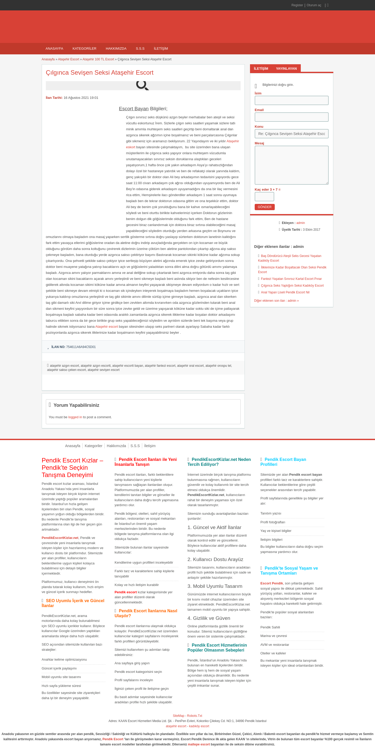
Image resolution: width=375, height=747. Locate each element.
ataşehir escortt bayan (127, 366)
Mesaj (259, 143)
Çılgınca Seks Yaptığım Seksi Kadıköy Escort (292, 285)
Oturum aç (314, 5)
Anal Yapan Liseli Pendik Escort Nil (285, 292)
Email (259, 110)
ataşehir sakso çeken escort (66, 370)
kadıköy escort (199, 726)
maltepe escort (199, 744)
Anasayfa (54, 48)
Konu (259, 126)
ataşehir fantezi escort (160, 366)
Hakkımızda (116, 48)
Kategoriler (85, 48)
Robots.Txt (194, 716)
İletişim (161, 48)
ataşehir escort (176, 726)
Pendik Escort (113, 739)
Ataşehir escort (106, 327)
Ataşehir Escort (68, 59)
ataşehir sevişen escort (104, 370)
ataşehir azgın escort (64, 366)
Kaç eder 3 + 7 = (267, 189)
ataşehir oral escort (190, 366)
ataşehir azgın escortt (96, 366)
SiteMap (178, 716)
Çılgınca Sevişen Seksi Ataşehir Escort (100, 72)
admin (300, 223)
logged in (75, 417)
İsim (258, 93)
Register (297, 5)
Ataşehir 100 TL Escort (98, 59)
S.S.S (140, 48)
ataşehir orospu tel (218, 366)
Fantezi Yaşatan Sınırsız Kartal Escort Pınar (291, 279)
